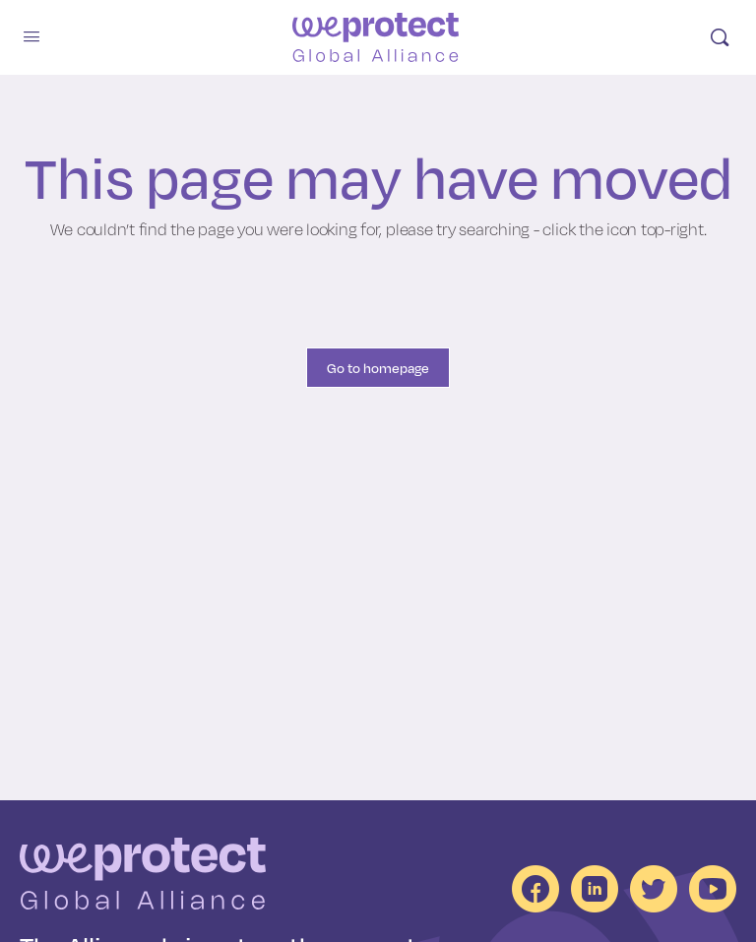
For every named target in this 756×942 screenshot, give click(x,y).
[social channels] (535, 888)
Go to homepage (378, 367)
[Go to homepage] (376, 37)
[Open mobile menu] (31, 35)
